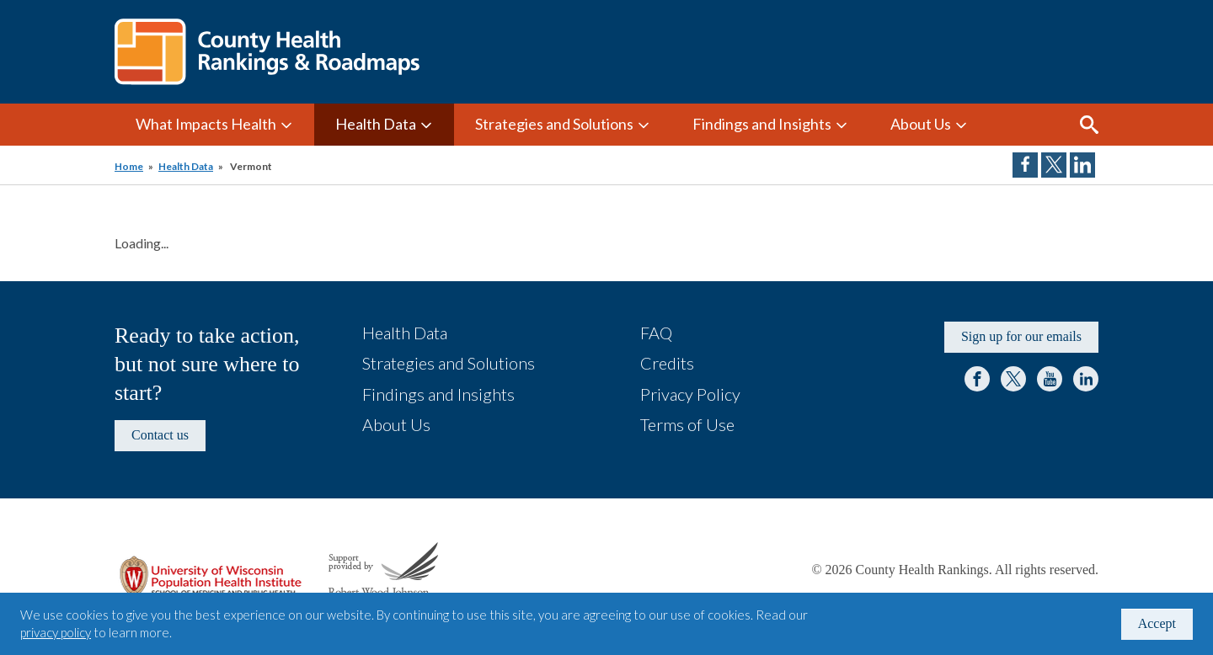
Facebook (977, 378)
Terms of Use (687, 424)
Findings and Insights (761, 123)
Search (1089, 124)
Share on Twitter (1053, 165)
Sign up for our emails (1021, 336)
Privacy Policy (690, 394)
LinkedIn (1085, 378)
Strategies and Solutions (554, 123)
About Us (920, 123)
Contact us (160, 435)
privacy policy (55, 632)
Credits (667, 363)
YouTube (1049, 378)
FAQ (656, 332)
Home (129, 166)
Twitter (1013, 378)
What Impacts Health (206, 123)
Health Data (375, 123)
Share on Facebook (1025, 165)
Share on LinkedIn (1082, 165)
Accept (1157, 623)
